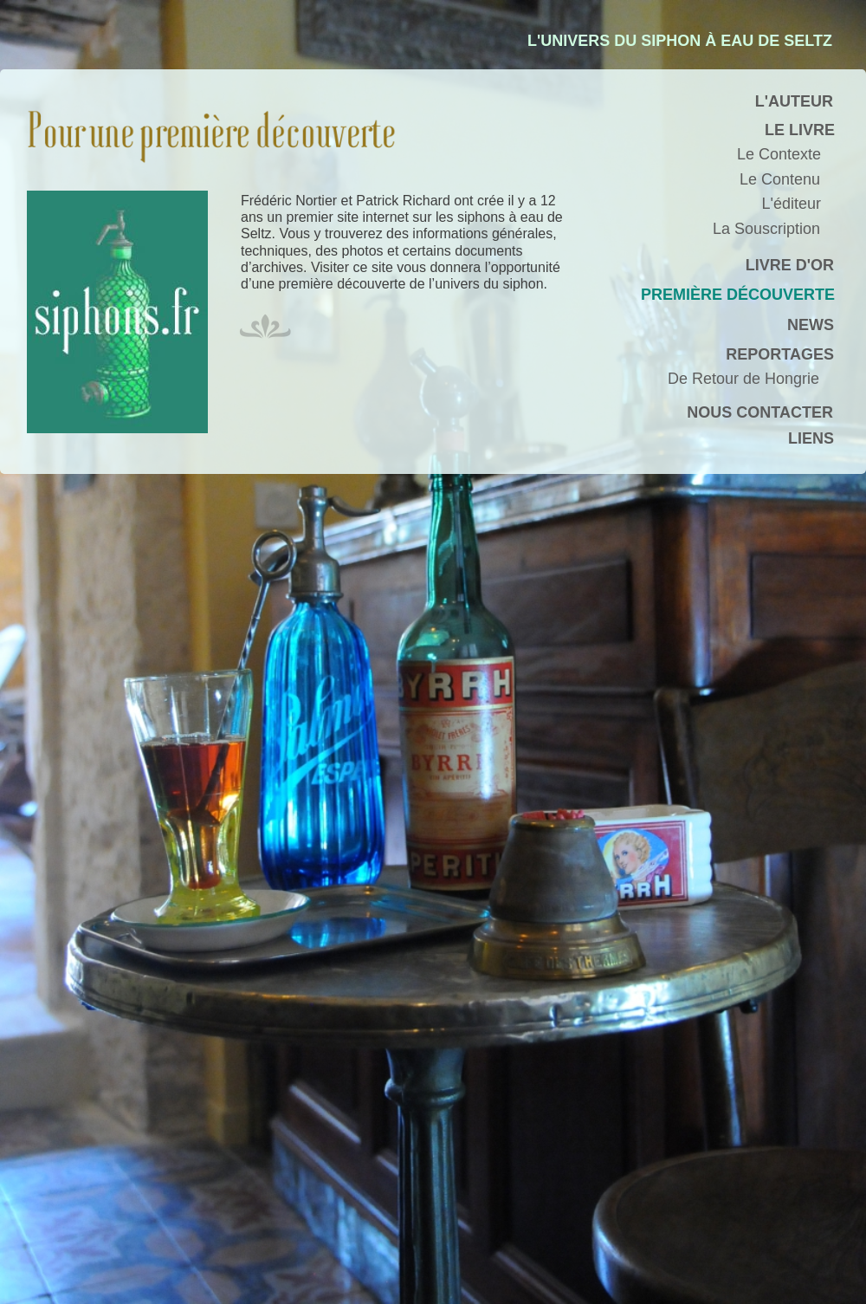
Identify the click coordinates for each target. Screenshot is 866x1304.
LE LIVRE (800, 130)
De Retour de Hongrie (743, 378)
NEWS (810, 325)
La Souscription (766, 228)
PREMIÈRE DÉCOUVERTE (738, 294)
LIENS (811, 438)
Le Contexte (779, 154)
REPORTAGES (780, 354)
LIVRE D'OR (790, 265)
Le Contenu (780, 179)
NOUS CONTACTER (760, 412)
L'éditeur (791, 203)
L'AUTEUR (794, 101)
